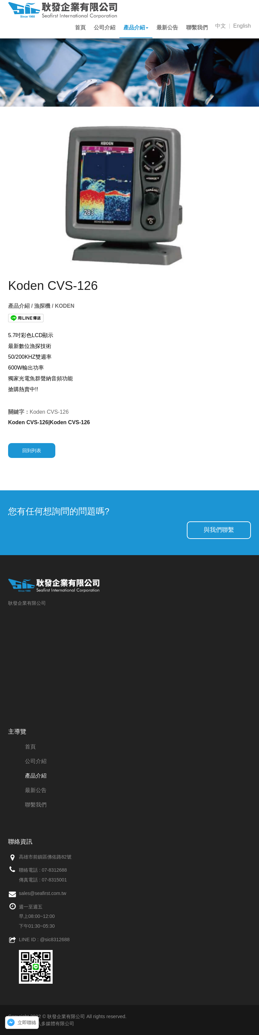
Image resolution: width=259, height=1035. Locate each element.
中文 (220, 26)
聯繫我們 (197, 27)
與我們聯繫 (219, 529)
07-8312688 (54, 870)
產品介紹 (135, 27)
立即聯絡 (27, 1022)
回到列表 (31, 450)
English (242, 26)
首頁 (80, 27)
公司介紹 (104, 27)
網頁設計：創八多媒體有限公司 (41, 1023)
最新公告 (167, 27)
